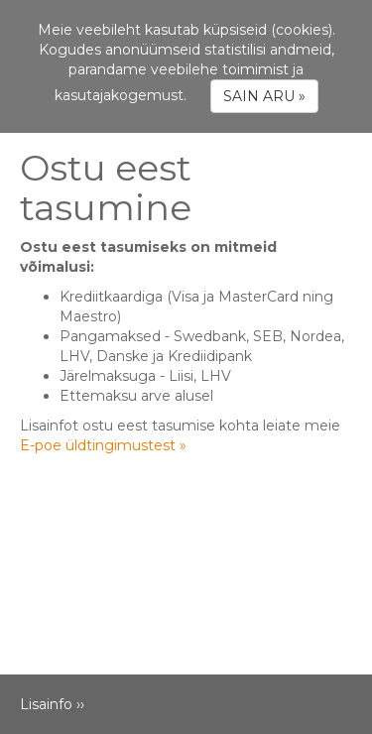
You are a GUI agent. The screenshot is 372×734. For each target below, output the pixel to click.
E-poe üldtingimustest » (103, 445)
